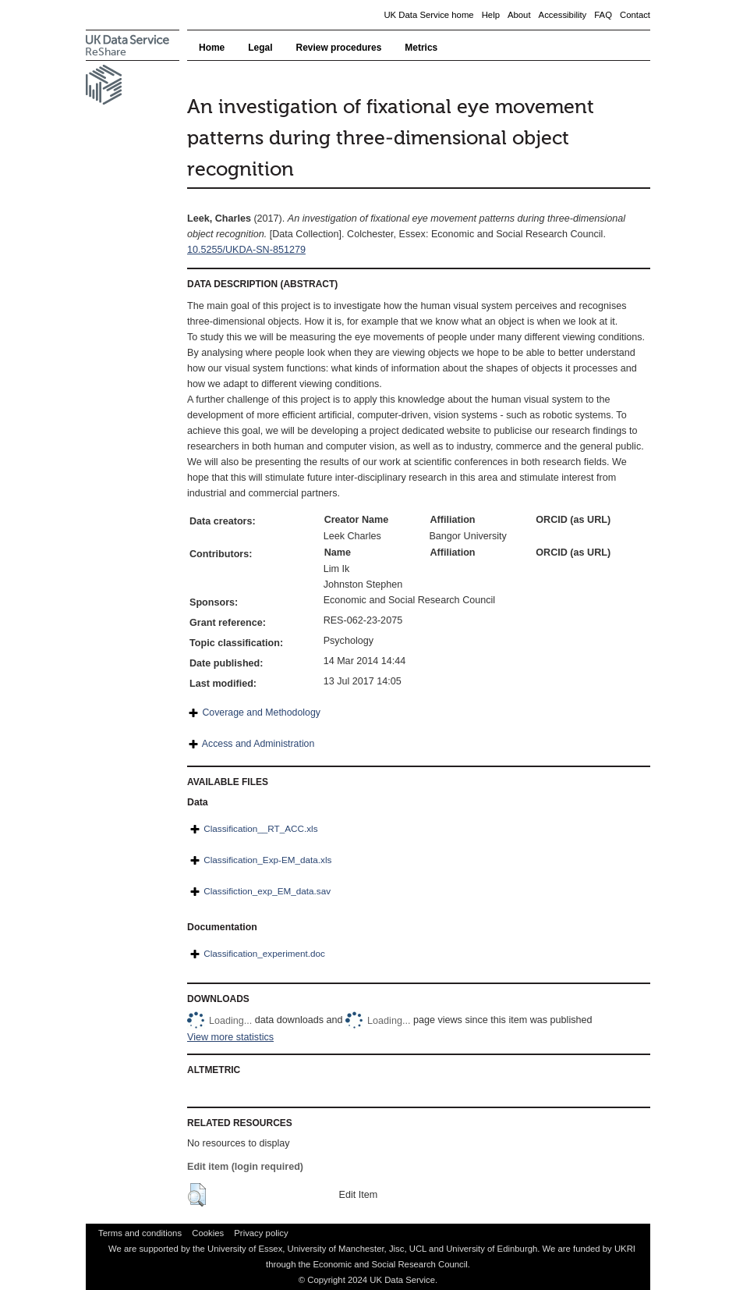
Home (212, 47)
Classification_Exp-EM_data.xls (267, 860)
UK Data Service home (428, 15)
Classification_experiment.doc (264, 953)
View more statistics (230, 1037)
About (519, 15)
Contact (635, 15)
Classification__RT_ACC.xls (260, 828)
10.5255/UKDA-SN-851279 (246, 249)
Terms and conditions (140, 1233)
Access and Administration (258, 743)
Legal (260, 47)
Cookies (208, 1233)
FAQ (603, 15)
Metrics (421, 47)
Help (491, 15)
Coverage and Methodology (261, 712)
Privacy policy (261, 1233)
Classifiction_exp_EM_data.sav (267, 891)
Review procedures (339, 47)
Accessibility (563, 15)
